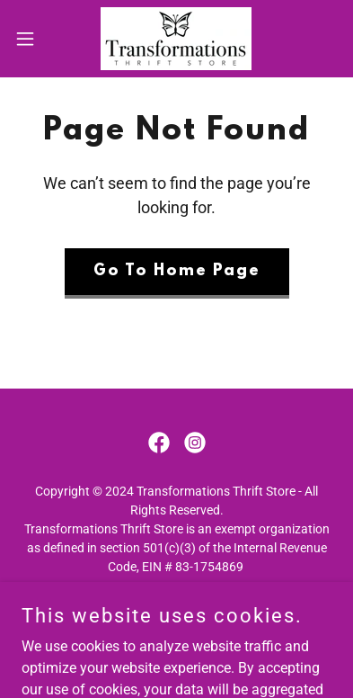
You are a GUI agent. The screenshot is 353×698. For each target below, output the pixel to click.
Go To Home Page (176, 272)
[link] (176, 38)
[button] (32, 39)
